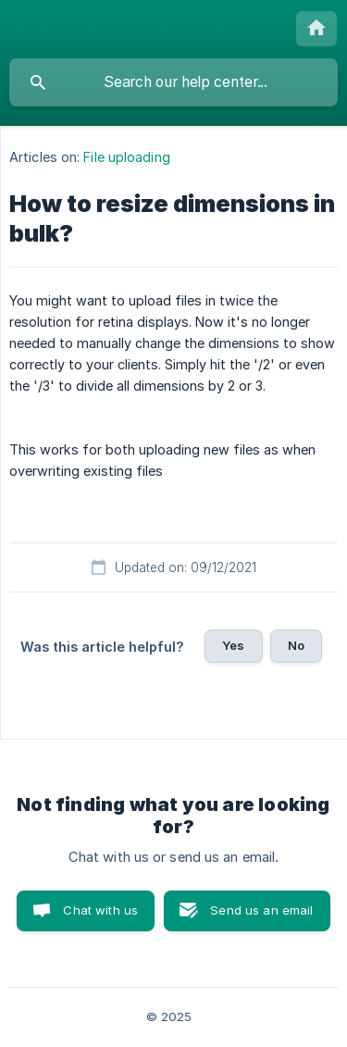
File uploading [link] (126, 157)
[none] (316, 28)
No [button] (296, 645)
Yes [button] (233, 645)
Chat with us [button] (100, 910)
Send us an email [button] (261, 910)
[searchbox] (173, 82)
